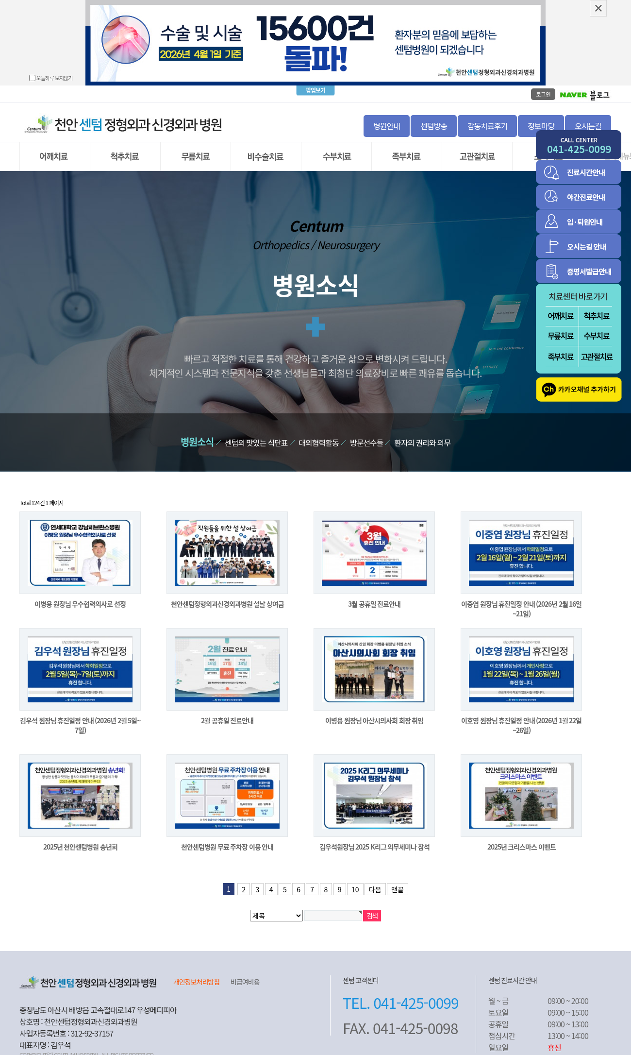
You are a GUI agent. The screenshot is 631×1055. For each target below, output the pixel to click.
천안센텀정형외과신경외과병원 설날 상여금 (227, 594)
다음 (375, 880)
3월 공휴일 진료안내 (374, 594)
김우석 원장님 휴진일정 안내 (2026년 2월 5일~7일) (80, 716)
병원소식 (197, 432)
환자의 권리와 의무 (422, 433)
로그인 (543, 85)
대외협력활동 (318, 433)
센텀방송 (433, 116)
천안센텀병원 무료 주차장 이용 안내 (227, 837)
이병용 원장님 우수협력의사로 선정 (80, 594)
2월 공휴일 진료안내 (227, 711)
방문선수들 (366, 433)
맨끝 (397, 880)
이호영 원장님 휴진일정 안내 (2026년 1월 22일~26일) (521, 716)
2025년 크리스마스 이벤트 (521, 837)
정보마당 (541, 116)
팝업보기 (315, 81)
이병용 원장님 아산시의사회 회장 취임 (374, 711)
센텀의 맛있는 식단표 (256, 433)
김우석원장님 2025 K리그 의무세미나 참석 (374, 837)
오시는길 (588, 116)
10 (355, 880)
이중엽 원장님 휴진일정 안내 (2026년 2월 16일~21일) (521, 599)
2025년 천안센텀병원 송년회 (80, 837)
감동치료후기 (487, 116)
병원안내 (386, 116)
